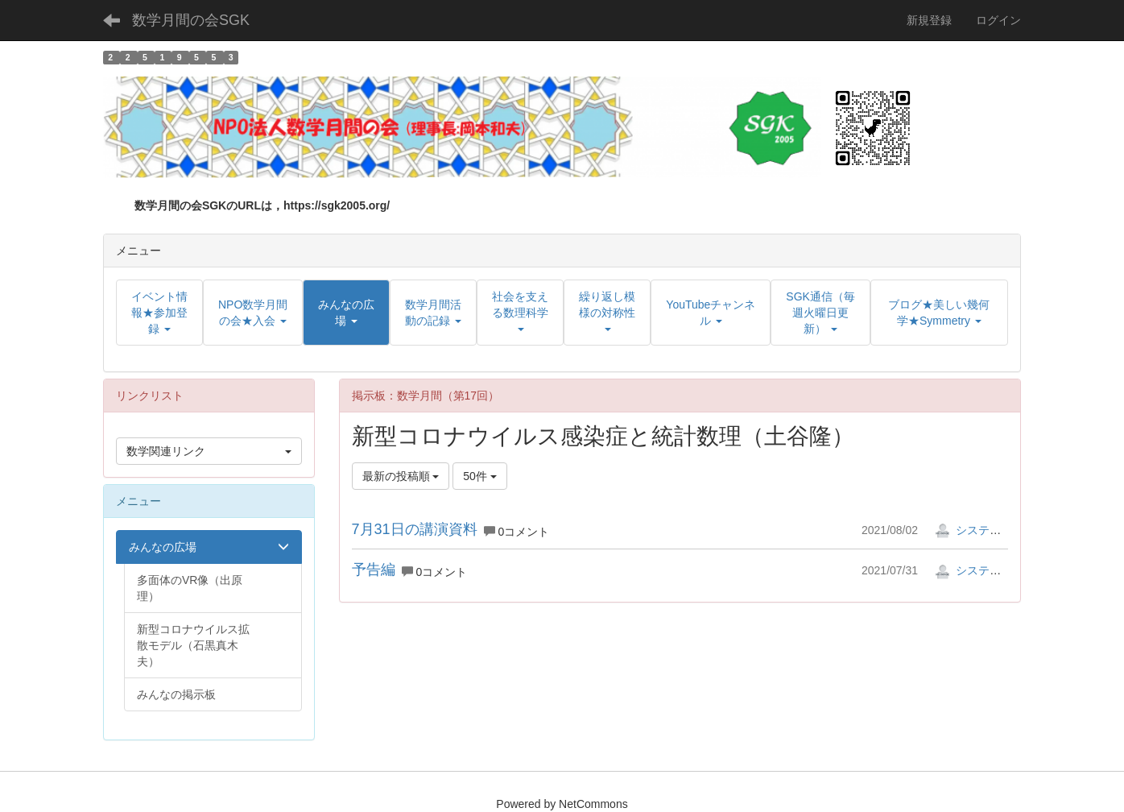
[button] (346, 312)
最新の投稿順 (401, 476)
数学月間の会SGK (191, 20)
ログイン (998, 20)
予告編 (373, 569)
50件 (479, 476)
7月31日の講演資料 (414, 529)
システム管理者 (985, 530)
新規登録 (929, 20)
